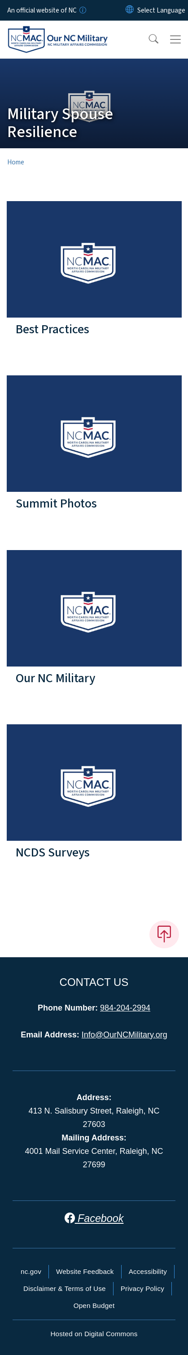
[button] (147, 39)
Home (15, 162)
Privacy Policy (142, 1288)
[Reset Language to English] (130, 10)
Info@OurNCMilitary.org (124, 1034)
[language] (161, 10)
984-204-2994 (125, 1007)
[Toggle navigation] (175, 39)
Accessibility (148, 1271)
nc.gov (31, 1271)
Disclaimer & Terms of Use (64, 1288)
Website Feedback (85, 1271)
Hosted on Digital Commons (93, 1334)
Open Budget (94, 1305)
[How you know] (82, 10)
